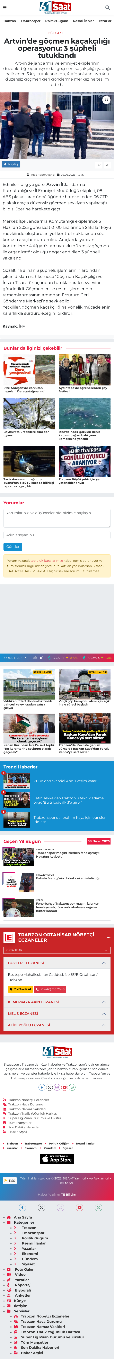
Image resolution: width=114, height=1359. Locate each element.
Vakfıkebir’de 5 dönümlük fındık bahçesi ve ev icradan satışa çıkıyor (27, 704)
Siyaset (66, 1148)
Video (16, 1275)
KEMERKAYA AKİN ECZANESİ (33, 1002)
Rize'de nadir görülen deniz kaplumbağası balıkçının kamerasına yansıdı (79, 435)
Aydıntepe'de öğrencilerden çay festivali (83, 389)
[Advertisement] (57, 620)
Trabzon (9, 21)
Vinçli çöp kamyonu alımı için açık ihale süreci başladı (84, 702)
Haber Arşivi (15, 1132)
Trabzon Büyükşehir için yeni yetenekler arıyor (80, 481)
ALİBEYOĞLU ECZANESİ (29, 1025)
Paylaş (11, 164)
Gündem (48, 1148)
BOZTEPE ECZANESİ (26, 963)
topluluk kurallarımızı (47, 561)
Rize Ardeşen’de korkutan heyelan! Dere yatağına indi (24, 389)
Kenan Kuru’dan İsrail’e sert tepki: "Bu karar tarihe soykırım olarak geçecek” (29, 748)
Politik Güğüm (56, 21)
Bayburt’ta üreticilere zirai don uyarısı (26, 433)
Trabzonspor (30, 21)
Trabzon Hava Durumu (23, 1104)
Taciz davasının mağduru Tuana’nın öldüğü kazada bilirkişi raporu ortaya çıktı (28, 482)
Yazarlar (105, 21)
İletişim (17, 1306)
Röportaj (18, 1285)
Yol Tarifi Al (20, 989)
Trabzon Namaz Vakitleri (24, 1109)
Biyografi (19, 1290)
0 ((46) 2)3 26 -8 (50, 989)
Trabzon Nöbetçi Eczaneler (26, 1100)
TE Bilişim (68, 1194)
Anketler (19, 1295)
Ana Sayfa (19, 1217)
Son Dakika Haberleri (22, 1127)
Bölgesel (57, 33)
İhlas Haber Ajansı (42, 174)
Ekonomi (28, 1148)
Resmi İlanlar (83, 21)
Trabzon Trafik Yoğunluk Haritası (30, 1113)
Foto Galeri (21, 1269)
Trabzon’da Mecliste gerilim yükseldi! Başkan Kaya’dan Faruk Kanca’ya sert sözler (84, 748)
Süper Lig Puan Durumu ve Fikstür (32, 1118)
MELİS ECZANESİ (23, 1014)
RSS (10, 1181)
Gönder (12, 547)
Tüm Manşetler (17, 1123)
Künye (16, 1301)
